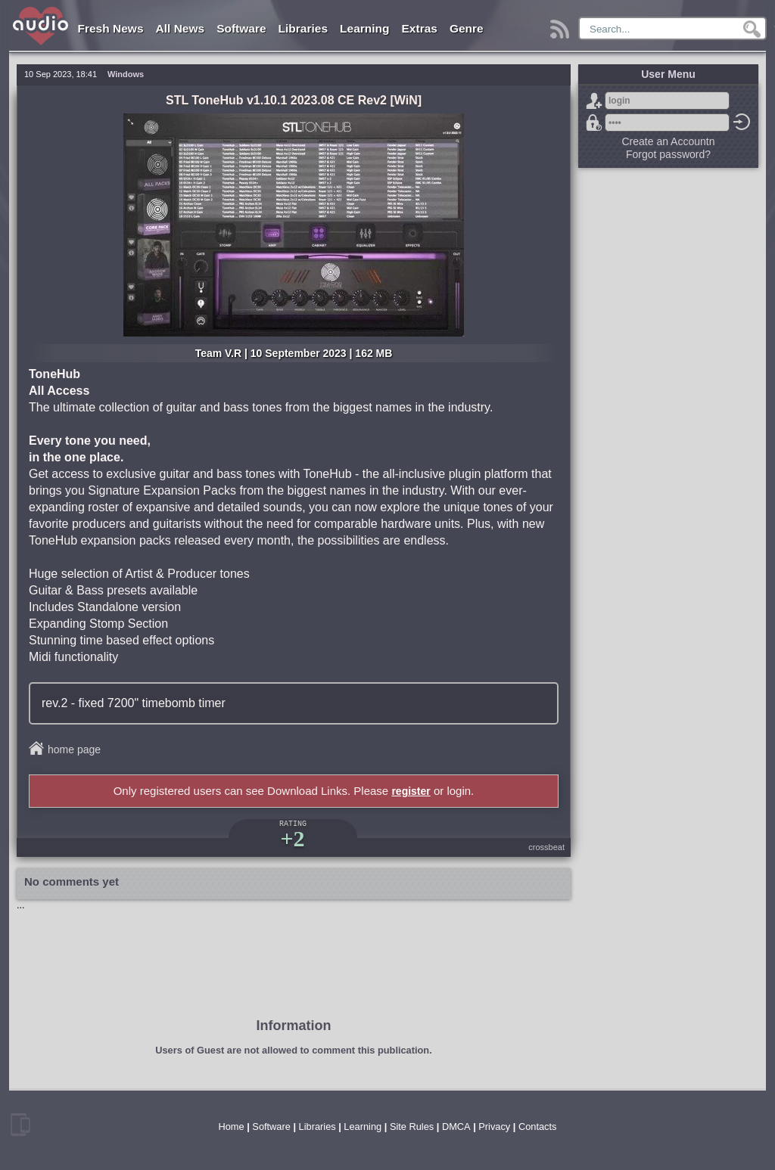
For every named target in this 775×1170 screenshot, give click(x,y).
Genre (467, 28)
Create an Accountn (668, 141)
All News (180, 28)
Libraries (303, 28)
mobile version (20, 1124)
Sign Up (594, 100)
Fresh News (111, 28)
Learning (364, 28)
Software (241, 28)
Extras (419, 28)
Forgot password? (594, 122)
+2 (292, 838)
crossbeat (546, 847)
